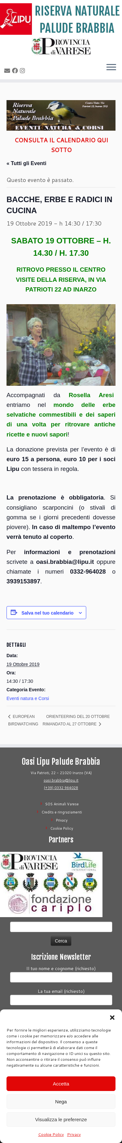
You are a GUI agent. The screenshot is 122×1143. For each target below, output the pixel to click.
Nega (61, 1101)
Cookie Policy (51, 1134)
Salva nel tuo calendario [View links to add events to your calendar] (47, 613)
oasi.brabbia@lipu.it (61, 780)
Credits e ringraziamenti (62, 812)
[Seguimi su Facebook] (16, 70)
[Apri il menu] (111, 67)
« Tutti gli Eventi (26, 163)
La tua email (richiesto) (61, 996)
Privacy (74, 1134)
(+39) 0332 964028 (61, 787)
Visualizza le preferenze (61, 1119)
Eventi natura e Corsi (28, 698)
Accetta (61, 1083)
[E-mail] (8, 70)
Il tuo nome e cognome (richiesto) (61, 973)
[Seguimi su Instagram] (23, 70)
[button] (112, 1017)
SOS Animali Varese (62, 804)
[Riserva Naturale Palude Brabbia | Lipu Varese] (61, 19)
